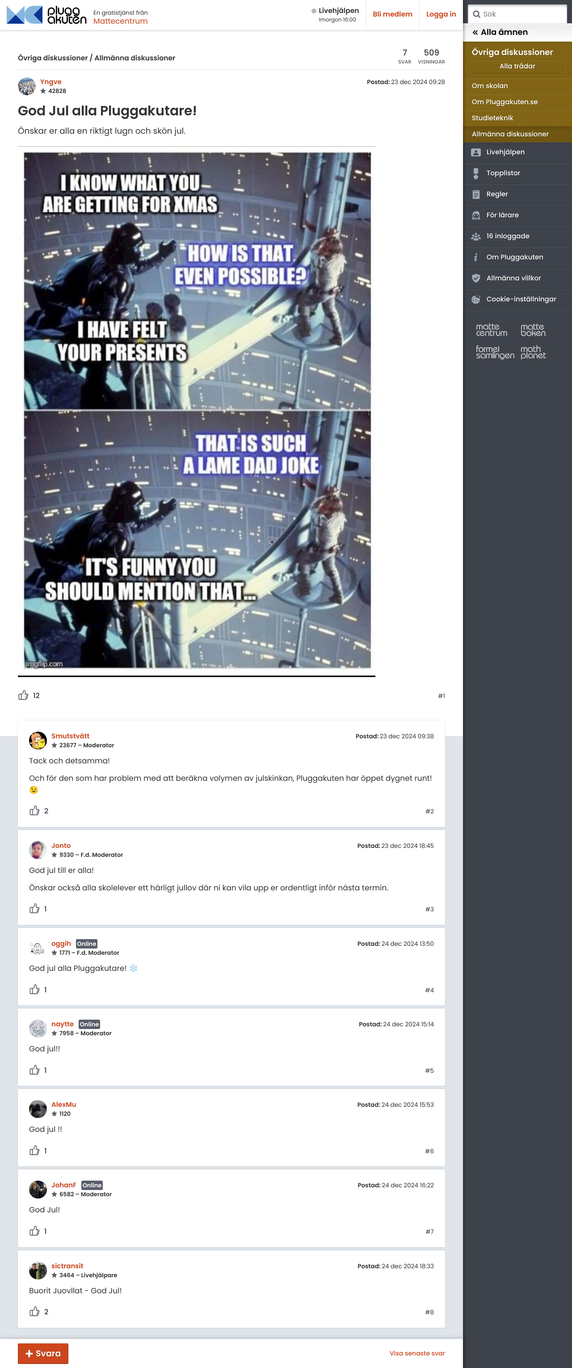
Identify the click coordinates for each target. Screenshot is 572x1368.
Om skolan (490, 86)
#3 (429, 910)
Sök (476, 14)
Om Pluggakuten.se (505, 102)
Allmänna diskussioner (134, 58)
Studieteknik (492, 118)
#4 (429, 991)
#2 (429, 812)
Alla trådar (517, 66)
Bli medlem (393, 14)
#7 (429, 1232)
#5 (429, 1071)
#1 (441, 696)
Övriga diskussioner (53, 58)
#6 (429, 1152)
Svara (48, 1353)
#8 (429, 1313)
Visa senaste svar (417, 1353)
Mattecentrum (120, 21)
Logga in (441, 14)
